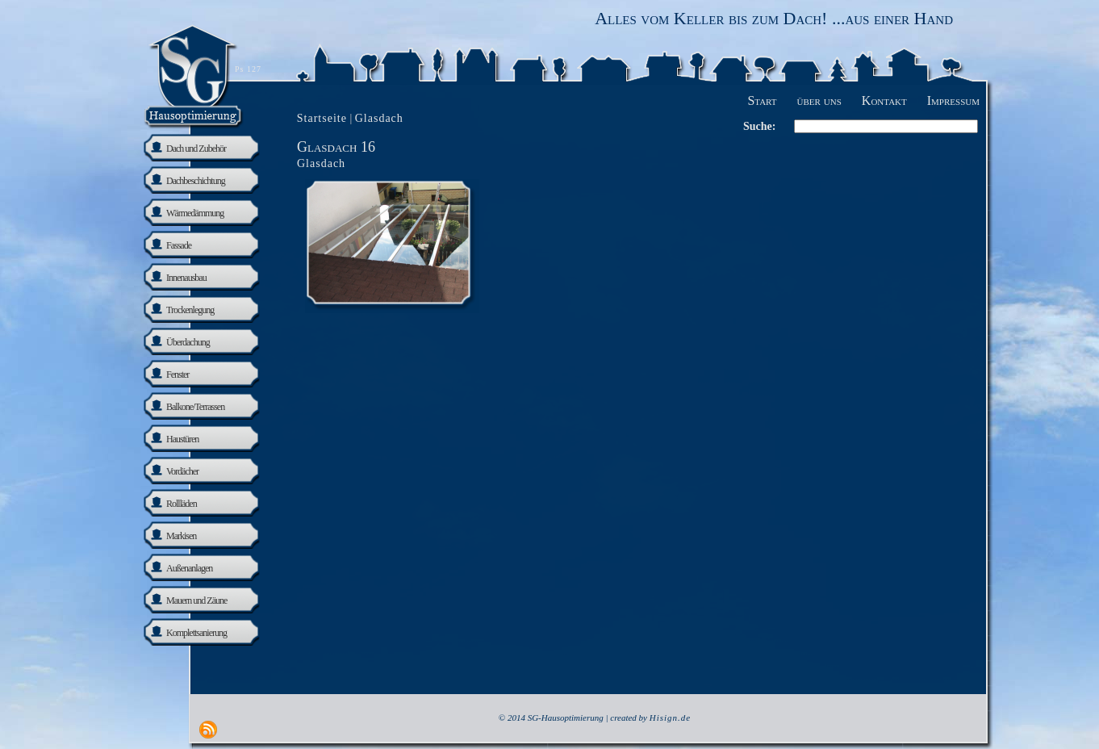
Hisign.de (670, 717)
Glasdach (321, 163)
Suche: (759, 126)
